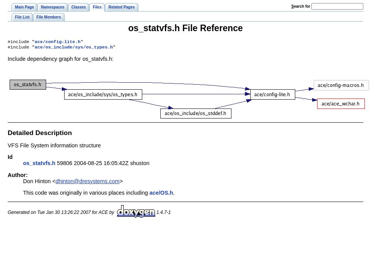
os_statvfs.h (39, 165)
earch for (300, 6)
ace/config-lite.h (57, 42)
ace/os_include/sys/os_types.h (74, 48)
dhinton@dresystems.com (87, 183)
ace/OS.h (161, 194)
